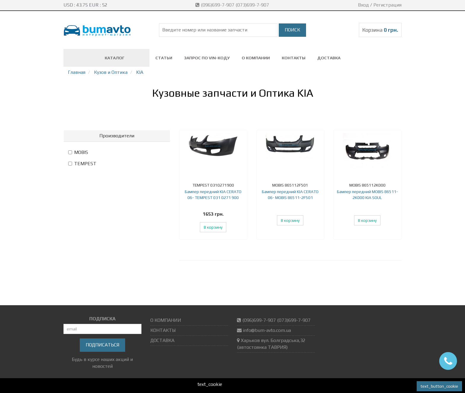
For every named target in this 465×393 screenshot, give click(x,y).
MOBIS (78, 152)
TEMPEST (82, 163)
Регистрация (387, 5)
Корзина (380, 30)
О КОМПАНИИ (256, 57)
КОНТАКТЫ (293, 57)
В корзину (213, 227)
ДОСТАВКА (328, 57)
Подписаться (102, 345)
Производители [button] (116, 136)
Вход (363, 5)
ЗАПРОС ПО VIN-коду (207, 57)
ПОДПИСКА (102, 319)
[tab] (117, 135)
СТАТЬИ (163, 57)
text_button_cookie (439, 386)
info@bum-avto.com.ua (267, 330)
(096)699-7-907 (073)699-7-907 (232, 5)
